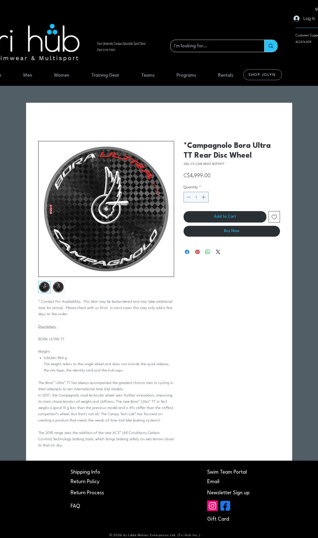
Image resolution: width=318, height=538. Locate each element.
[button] (228, 492)
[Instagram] (212, 506)
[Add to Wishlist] (274, 217)
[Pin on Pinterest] (197, 252)
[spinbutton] (195, 197)
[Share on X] (218, 252)
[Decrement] (188, 197)
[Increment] (204, 197)
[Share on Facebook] (187, 252)
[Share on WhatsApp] (207, 252)
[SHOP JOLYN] (262, 74)
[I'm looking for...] (213, 46)
